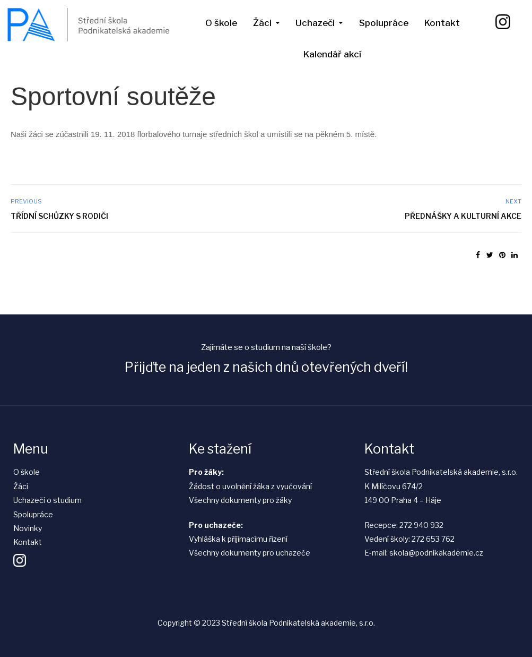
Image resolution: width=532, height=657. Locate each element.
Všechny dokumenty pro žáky (240, 500)
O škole (221, 23)
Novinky (27, 528)
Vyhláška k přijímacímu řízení (238, 538)
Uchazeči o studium (47, 500)
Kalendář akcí (332, 54)
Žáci (262, 23)
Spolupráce (383, 23)
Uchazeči (315, 23)
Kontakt (442, 23)
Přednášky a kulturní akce (463, 215)
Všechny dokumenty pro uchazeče (249, 552)
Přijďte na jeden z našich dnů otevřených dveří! (266, 367)
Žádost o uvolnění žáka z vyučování (250, 486)
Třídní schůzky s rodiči (59, 215)
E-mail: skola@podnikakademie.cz (423, 552)
